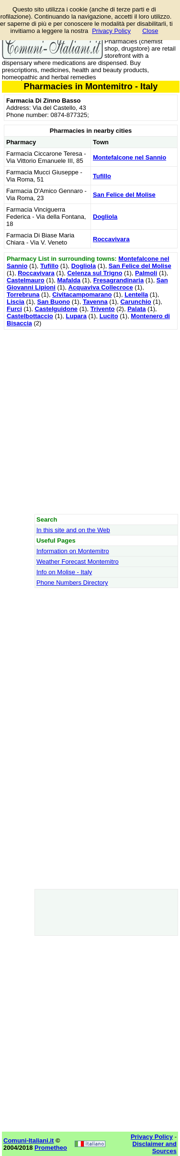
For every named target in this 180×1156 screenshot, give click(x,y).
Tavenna (95, 301)
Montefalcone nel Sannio (129, 157)
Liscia (15, 301)
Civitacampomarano (82, 294)
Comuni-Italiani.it (28, 1140)
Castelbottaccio (30, 316)
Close (150, 30)
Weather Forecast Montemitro (77, 561)
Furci (14, 308)
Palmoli (146, 273)
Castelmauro (26, 280)
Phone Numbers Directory (72, 582)
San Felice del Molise (124, 194)
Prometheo (50, 1147)
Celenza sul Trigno (94, 273)
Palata (136, 308)
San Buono (53, 301)
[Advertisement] (90, 421)
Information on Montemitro (72, 551)
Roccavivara (111, 239)
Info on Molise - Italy (64, 572)
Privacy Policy (111, 30)
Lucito (109, 316)
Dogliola (105, 216)
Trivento (102, 308)
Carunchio (135, 301)
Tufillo (102, 176)
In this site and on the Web (73, 530)
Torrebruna (23, 294)
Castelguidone (56, 308)
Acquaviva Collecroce (100, 287)
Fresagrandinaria (118, 280)
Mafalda (68, 280)
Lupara (76, 316)
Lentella (136, 294)
